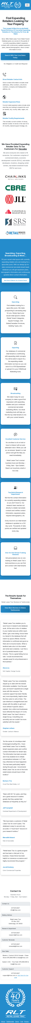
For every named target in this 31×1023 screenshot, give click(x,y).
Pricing (26, 1021)
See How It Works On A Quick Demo (15, 280)
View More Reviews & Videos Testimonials (15, 609)
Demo (17, 1021)
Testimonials (10, 1021)
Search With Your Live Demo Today (15, 56)
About (3, 1021)
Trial (21, 1021)
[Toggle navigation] (27, 5)
